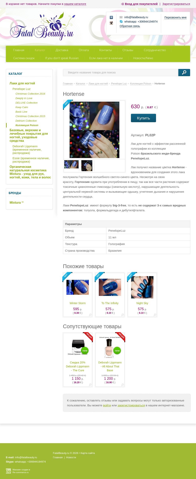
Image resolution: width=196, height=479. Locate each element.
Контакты (105, 50)
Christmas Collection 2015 (30, 116)
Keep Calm (21, 107)
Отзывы (127, 50)
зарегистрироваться (131, 405)
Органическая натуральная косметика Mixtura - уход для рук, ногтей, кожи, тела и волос (30, 172)
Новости (71, 457)
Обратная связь (130, 26)
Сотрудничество (155, 50)
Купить (143, 118)
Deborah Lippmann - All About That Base (110, 366)
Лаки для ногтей (22, 83)
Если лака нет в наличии (106, 58)
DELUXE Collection (26, 102)
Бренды (15, 193)
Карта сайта (88, 453)
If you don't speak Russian (62, 58)
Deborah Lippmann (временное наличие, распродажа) (27, 150)
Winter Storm (78, 303)
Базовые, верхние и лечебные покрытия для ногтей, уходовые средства (29, 135)
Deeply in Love (23, 98)
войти (107, 405)
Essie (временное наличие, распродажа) (31, 159)
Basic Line (21, 111)
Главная (18, 50)
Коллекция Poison (26, 125)
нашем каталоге (75, 3)
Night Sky (142, 303)
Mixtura (17, 202)
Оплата (84, 50)
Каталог (40, 50)
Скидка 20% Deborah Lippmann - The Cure (77, 366)
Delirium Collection (26, 120)
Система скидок (24, 58)
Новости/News (143, 58)
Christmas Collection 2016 (30, 93)
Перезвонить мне (175, 17)
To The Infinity (110, 303)
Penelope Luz (22, 88)
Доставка (62, 50)
